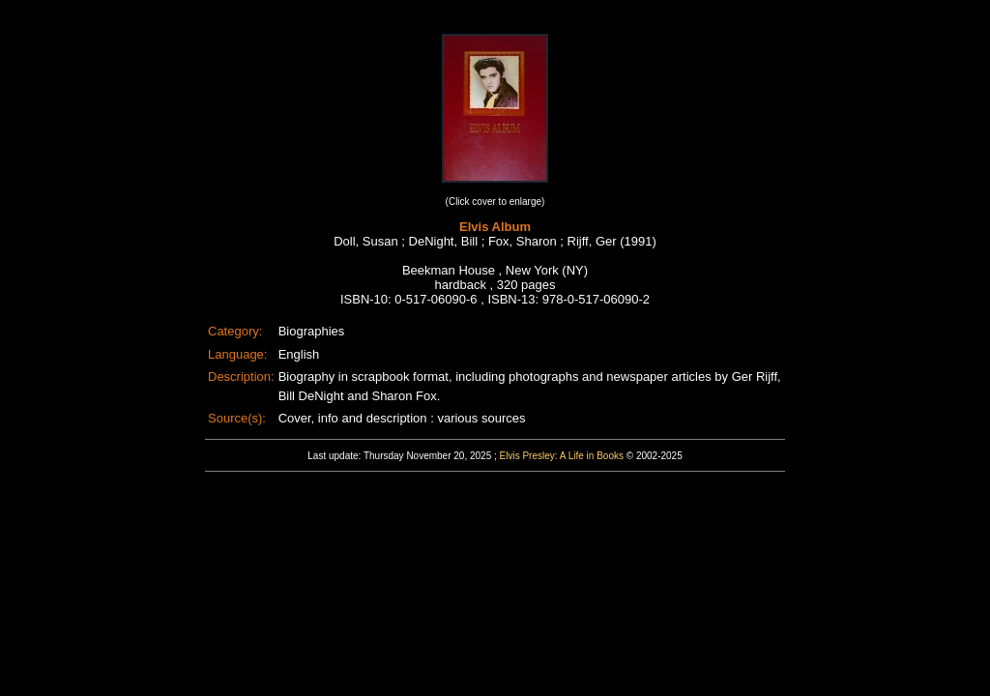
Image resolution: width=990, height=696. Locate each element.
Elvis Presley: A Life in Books (562, 455)
